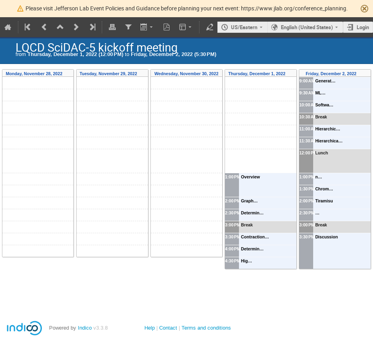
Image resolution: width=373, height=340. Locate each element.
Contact (168, 327)
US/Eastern (244, 27)
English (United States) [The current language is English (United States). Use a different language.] (307, 27)
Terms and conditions (206, 327)
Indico (85, 327)
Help (149, 327)
